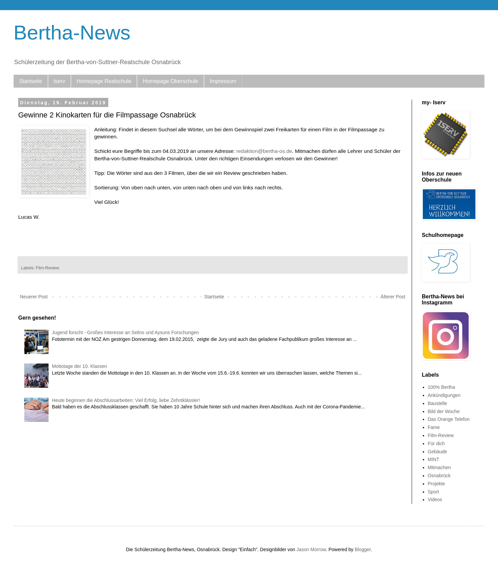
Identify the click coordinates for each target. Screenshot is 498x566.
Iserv (59, 81)
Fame (434, 427)
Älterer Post (393, 296)
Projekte (436, 483)
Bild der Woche (444, 411)
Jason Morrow (311, 549)
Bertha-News (71, 32)
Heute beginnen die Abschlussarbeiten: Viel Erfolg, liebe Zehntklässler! (126, 400)
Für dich (436, 443)
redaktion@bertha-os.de (264, 151)
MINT (433, 459)
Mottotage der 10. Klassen (79, 366)
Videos (435, 499)
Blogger (363, 549)
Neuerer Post (34, 296)
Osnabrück (439, 475)
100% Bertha (441, 387)
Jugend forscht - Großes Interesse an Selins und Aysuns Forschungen (125, 332)
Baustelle (437, 403)
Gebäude (437, 451)
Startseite (30, 81)
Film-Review (47, 268)
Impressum (223, 81)
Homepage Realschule (104, 81)
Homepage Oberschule (170, 81)
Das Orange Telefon (449, 419)
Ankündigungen (444, 395)
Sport (433, 491)
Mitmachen (439, 467)
